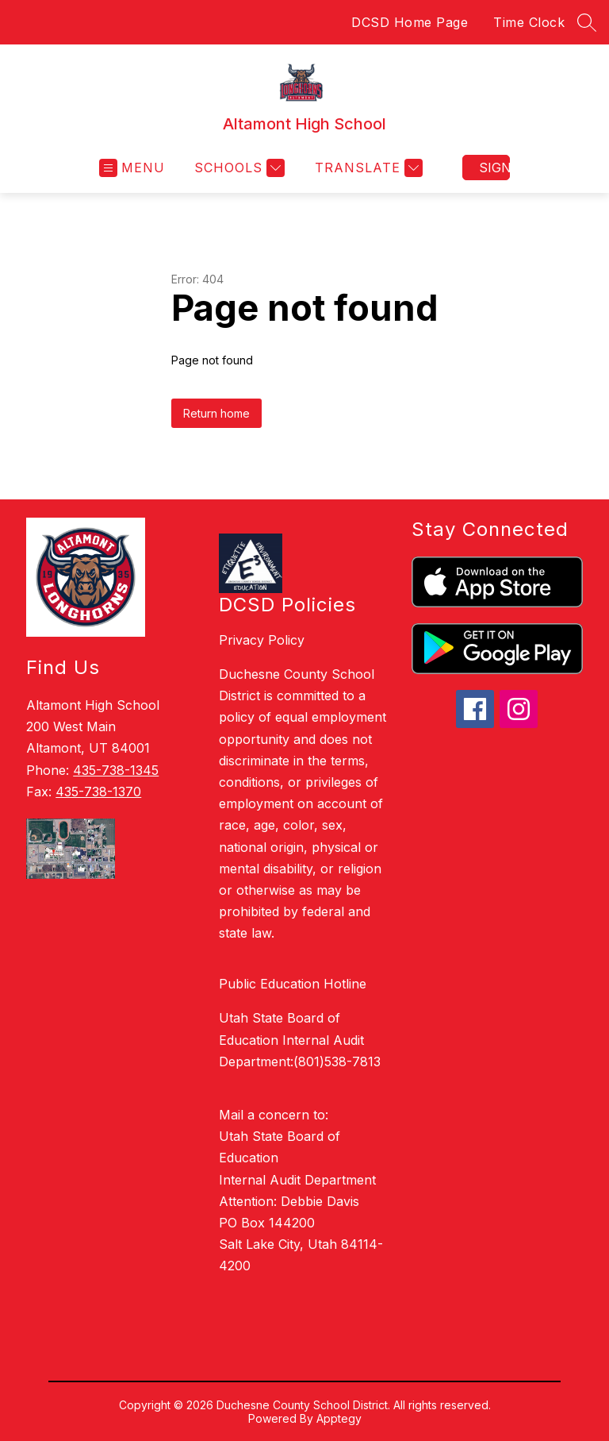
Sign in (494, 167)
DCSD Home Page (409, 22)
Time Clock (529, 22)
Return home (216, 413)
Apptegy (339, 1418)
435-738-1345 (116, 770)
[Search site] (586, 22)
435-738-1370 (98, 791)
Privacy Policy (261, 640)
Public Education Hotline (292, 984)
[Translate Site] (367, 168)
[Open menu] (132, 168)
